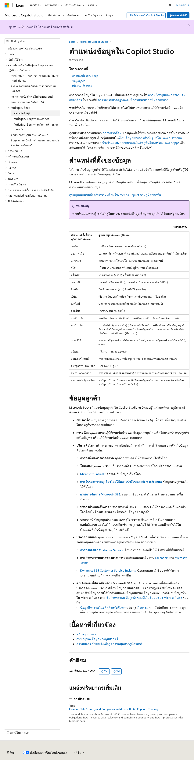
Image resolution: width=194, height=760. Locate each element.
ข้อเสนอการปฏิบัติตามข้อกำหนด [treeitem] (29, 135)
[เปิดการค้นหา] (170, 5)
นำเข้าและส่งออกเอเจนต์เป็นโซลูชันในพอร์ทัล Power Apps (140, 143)
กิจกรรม (142, 607)
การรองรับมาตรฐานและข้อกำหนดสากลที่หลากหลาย (133, 100)
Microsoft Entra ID (92, 474)
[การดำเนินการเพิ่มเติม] (186, 42)
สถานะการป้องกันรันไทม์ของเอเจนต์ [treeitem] (32, 96)
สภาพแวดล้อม (112, 133)
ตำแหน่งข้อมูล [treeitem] (22, 113)
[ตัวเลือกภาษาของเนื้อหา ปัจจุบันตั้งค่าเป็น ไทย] (11, 753)
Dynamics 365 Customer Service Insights (108, 570)
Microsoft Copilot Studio (94, 41)
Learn (72, 41)
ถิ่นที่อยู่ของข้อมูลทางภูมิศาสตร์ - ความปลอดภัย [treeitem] (36, 127)
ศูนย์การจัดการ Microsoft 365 (100, 494)
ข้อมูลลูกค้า (78, 81)
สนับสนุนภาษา (86, 634)
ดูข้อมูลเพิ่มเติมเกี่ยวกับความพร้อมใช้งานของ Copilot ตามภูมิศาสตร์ (114, 195)
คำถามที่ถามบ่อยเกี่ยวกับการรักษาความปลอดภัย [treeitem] (33, 88)
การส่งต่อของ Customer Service (101, 550)
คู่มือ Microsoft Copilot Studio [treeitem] (25, 48)
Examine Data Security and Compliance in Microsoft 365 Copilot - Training (113, 709)
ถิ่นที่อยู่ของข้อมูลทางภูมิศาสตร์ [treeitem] (31, 119)
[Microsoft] (7, 5)
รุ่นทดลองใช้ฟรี (178, 15)
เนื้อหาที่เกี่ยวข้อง (82, 86)
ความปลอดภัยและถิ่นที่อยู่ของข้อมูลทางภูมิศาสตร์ (109, 644)
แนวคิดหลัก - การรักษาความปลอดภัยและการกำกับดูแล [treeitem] (35, 78)
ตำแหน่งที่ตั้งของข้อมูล (85, 76)
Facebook (161, 558)
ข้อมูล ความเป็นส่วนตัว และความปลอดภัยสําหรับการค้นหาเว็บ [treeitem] (35, 143)
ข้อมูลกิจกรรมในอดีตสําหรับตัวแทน (103, 607)
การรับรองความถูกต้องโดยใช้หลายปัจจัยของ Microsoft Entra (121, 482)
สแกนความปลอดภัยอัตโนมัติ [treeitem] (27, 102)
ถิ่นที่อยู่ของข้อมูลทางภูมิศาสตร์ (97, 639)
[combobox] (32, 41)
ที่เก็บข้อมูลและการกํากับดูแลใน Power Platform (150, 138)
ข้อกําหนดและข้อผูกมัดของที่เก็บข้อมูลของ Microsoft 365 (144, 598)
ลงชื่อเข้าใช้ (182, 5)
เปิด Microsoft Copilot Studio (146, 15)
